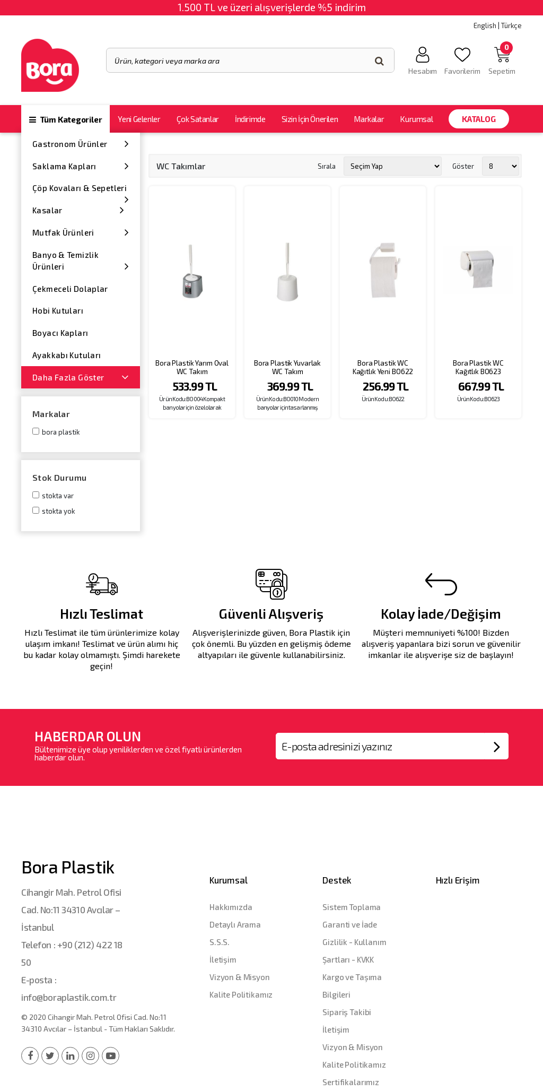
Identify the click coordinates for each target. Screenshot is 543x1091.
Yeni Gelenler (139, 119)
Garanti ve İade (349, 924)
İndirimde (250, 119)
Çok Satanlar (198, 119)
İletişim (223, 959)
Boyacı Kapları (60, 332)
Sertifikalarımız (350, 1082)
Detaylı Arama (235, 924)
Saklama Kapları (80, 165)
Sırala (327, 165)
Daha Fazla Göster (80, 377)
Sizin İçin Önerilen (310, 119)
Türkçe (511, 25)
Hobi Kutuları (57, 310)
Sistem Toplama (351, 907)
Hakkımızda (230, 907)
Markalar (369, 119)
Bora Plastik (61, 432)
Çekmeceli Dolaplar (70, 288)
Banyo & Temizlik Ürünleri (80, 261)
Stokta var (58, 495)
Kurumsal (416, 119)
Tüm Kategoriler (65, 119)
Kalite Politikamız (241, 994)
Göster (463, 165)
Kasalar (78, 209)
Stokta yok (58, 511)
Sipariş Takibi (346, 1012)
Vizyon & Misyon (239, 977)
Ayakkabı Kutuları (66, 355)
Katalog (478, 119)
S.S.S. (219, 942)
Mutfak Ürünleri (80, 232)
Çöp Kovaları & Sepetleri (80, 191)
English (485, 25)
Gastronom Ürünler (80, 143)
